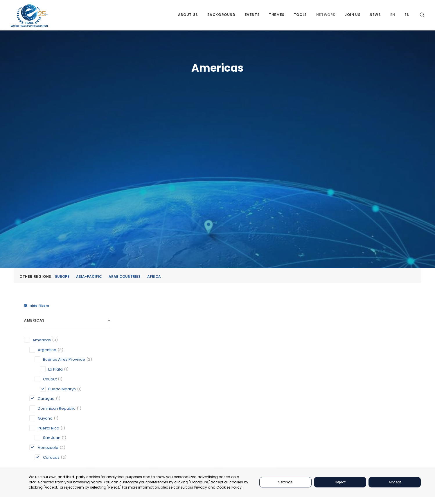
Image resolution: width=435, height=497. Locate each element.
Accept (395, 482)
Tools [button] (300, 15)
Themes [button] (277, 15)
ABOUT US (305, 360)
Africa (154, 121)
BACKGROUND (309, 397)
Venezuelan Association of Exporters (365, 300)
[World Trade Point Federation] (29, 16)
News (375, 15)
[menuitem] (188, 15)
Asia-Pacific (89, 121)
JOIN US (303, 411)
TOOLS (302, 389)
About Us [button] (188, 15)
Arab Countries (125, 121)
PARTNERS (305, 367)
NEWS (301, 418)
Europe (62, 121)
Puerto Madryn (294, 305)
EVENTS (303, 375)
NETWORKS (306, 404)
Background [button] (221, 15)
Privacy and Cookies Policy (218, 487)
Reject (340, 482)
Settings (285, 482)
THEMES (303, 382)
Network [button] (325, 15)
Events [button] (252, 15)
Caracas (143, 299)
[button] (422, 15)
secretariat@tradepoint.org (388, 423)
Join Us (352, 15)
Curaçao (214, 299)
